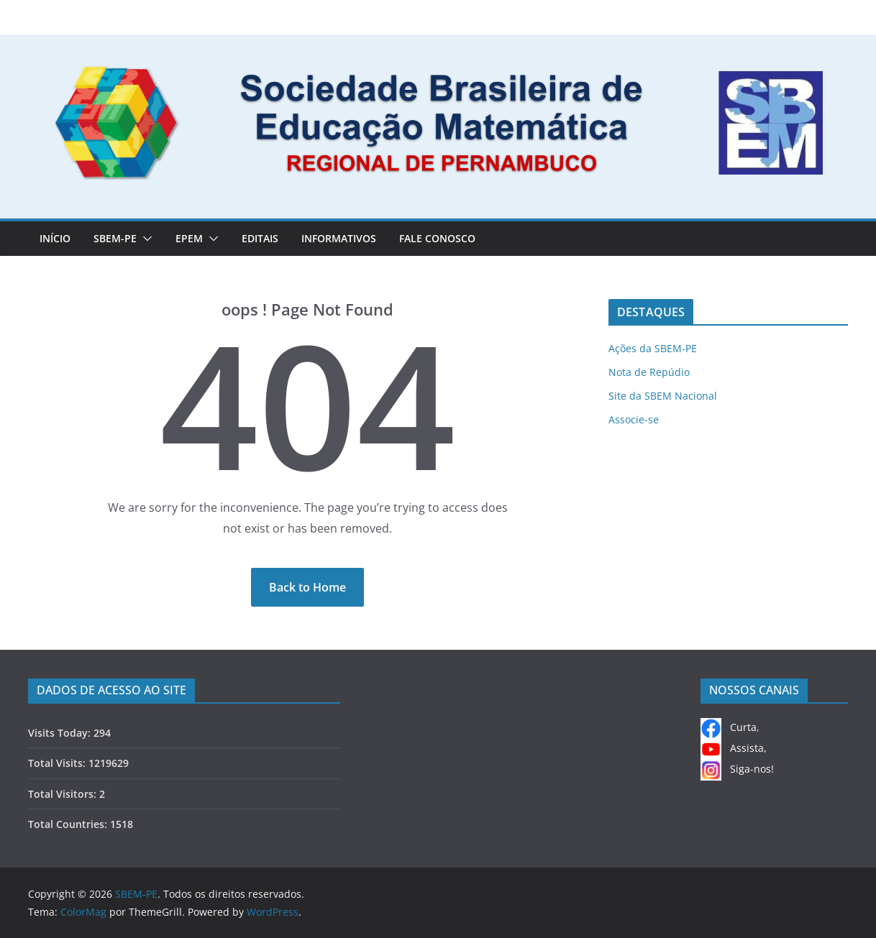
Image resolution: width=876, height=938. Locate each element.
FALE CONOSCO (437, 238)
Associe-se (633, 419)
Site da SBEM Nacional (662, 396)
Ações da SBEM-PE (652, 348)
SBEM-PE (115, 238)
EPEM (189, 238)
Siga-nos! (737, 769)
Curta (729, 727)
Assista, (734, 748)
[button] (144, 239)
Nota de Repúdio (649, 372)
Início (55, 238)
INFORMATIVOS (338, 238)
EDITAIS (260, 238)
